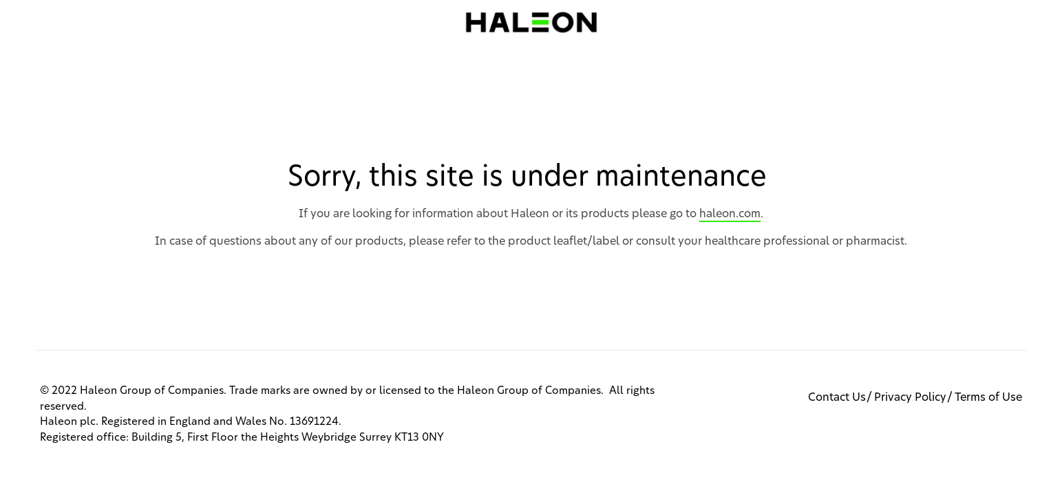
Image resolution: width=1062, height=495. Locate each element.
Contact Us (837, 397)
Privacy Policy (910, 397)
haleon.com (730, 213)
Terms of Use (988, 397)
